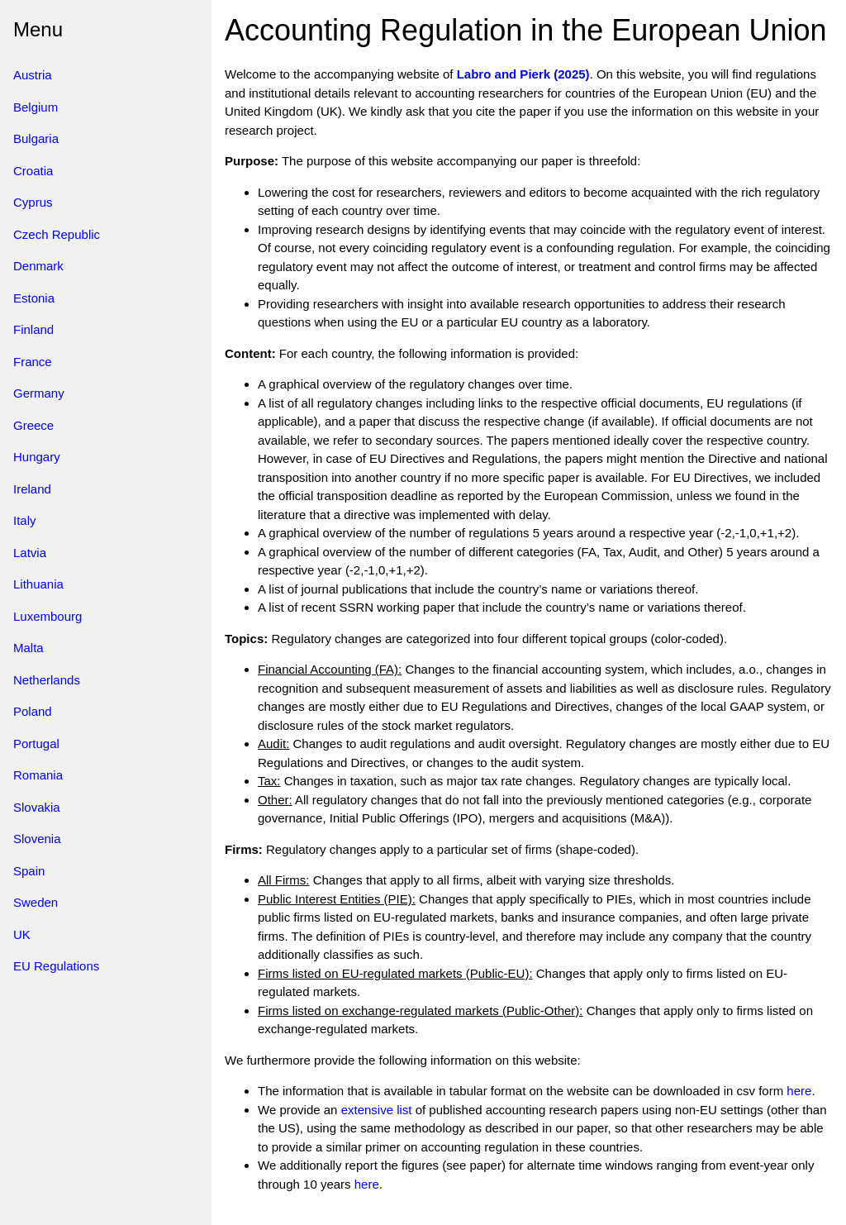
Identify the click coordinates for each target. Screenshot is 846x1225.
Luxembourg (47, 616)
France (32, 362)
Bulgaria (36, 138)
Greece (33, 425)
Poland (32, 711)
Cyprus (33, 202)
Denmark (38, 266)
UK (22, 934)
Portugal (36, 743)
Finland (33, 329)
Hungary (36, 457)
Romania (38, 775)
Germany (38, 393)
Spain (29, 871)
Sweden (35, 902)
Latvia (29, 553)
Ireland (32, 489)
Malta (28, 648)
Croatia (33, 171)
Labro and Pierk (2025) (523, 74)
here (799, 1091)
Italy (24, 520)
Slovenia (37, 839)
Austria (32, 75)
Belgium (35, 107)
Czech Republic (56, 234)
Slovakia (36, 807)
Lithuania (38, 584)
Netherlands (46, 680)
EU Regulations (56, 966)
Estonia (34, 298)
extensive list (376, 1110)
